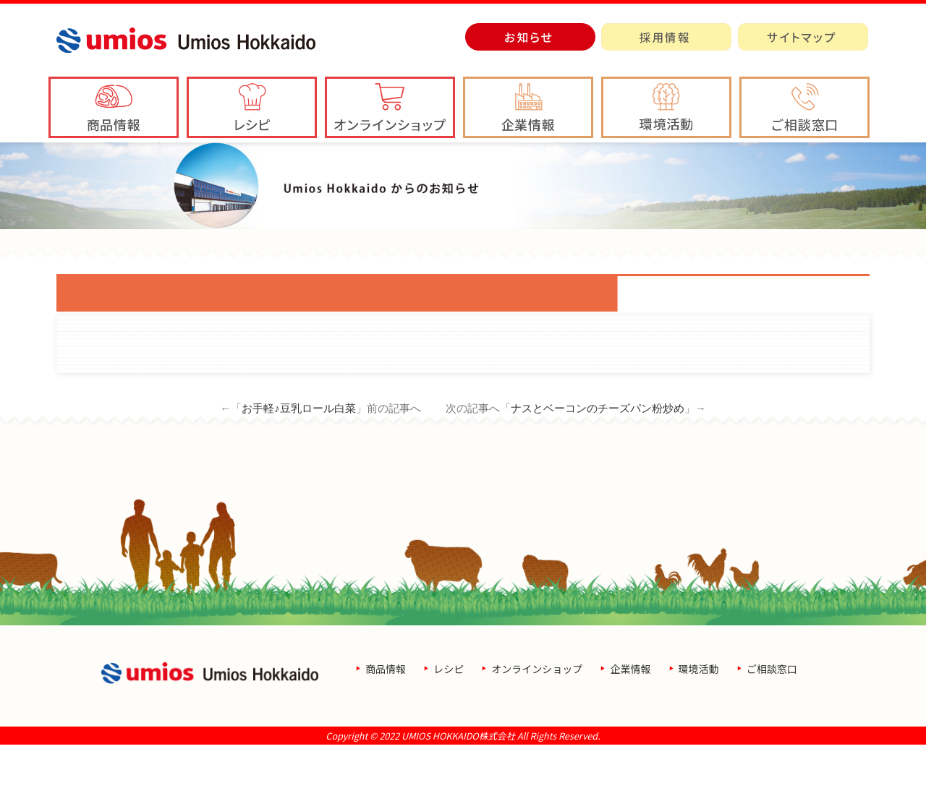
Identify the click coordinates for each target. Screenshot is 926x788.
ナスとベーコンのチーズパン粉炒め (597, 451)
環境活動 (699, 712)
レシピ (448, 712)
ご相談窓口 (772, 712)
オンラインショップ (536, 712)
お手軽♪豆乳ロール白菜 (299, 451)
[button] (528, 107)
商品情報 (385, 712)
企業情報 (630, 712)
